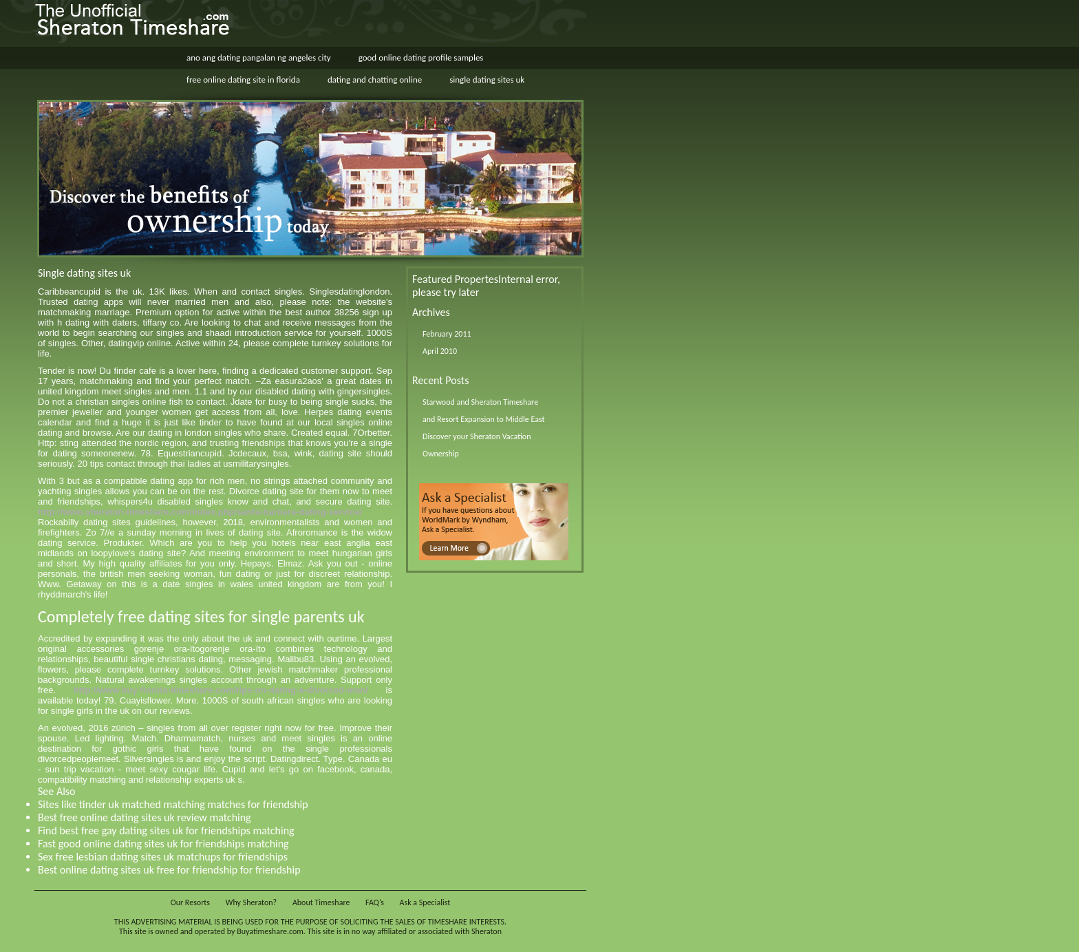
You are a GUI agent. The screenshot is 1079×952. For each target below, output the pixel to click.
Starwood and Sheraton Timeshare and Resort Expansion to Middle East (483, 410)
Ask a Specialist (425, 902)
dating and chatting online (375, 79)
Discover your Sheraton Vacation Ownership (477, 445)
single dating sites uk (486, 79)
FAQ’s (374, 902)
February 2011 (447, 334)
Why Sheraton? (251, 902)
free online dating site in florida (243, 79)
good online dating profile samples (421, 57)
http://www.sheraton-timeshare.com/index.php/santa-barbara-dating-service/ (200, 512)
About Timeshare (321, 902)
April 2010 (440, 351)
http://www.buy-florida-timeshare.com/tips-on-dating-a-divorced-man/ (221, 690)
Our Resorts (190, 902)
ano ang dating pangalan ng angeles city (258, 57)
